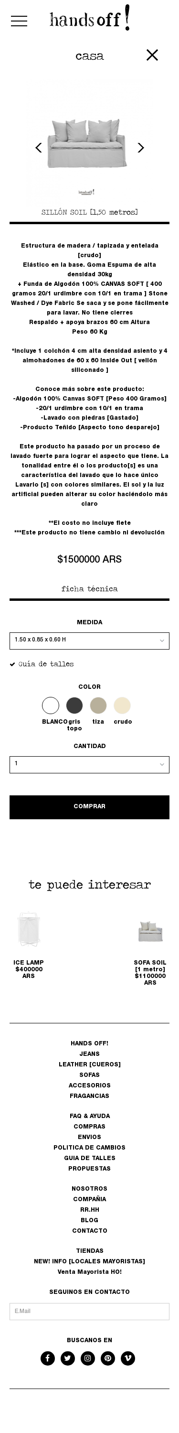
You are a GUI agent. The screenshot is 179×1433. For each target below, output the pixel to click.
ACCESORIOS (90, 1086)
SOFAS (89, 1075)
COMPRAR (89, 807)
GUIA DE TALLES (90, 1159)
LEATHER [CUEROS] (90, 1065)
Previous (40, 147)
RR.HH (89, 1210)
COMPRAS (89, 1127)
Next (139, 147)
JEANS (89, 1054)
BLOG (89, 1221)
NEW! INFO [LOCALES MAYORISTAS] (89, 1262)
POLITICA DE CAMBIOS (89, 1148)
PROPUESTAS (89, 1169)
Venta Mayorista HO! (90, 1272)
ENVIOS (89, 1137)
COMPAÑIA (89, 1200)
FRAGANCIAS (89, 1096)
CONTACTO (89, 1231)
